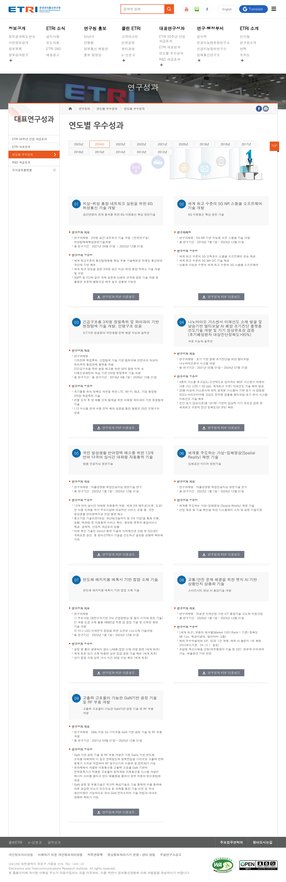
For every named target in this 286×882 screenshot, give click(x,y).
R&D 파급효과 (169, 59)
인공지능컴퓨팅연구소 (213, 42)
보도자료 (52, 42)
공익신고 (128, 65)
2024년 (99, 144)
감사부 (202, 36)
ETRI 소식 (55, 28)
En (227, 9)
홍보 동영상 (92, 54)
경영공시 (15, 65)
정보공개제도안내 (21, 36)
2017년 (246, 144)
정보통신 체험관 (96, 48)
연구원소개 (248, 42)
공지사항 (52, 36)
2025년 (78, 144)
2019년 (204, 144)
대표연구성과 (172, 28)
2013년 (141, 152)
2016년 (78, 152)
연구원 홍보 (95, 28)
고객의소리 (129, 36)
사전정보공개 (18, 42)
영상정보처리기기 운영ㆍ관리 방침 (131, 854)
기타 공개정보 (250, 65)
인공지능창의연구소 (211, 48)
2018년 (225, 144)
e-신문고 (128, 54)
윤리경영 (128, 48)
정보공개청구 (18, 54)
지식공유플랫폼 (170, 70)
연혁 (243, 48)
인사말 (245, 36)
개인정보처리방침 (20, 854)
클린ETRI (15, 842)
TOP (274, 145)
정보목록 (15, 48)
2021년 (162, 144)
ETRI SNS (53, 48)
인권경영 (128, 42)
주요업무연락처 (231, 842)
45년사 (89, 36)
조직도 (245, 54)
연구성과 (84, 109)
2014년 (120, 152)
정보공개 (16, 28)
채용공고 (52, 54)
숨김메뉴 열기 (10, 60)
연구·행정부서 (210, 28)
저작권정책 (95, 854)
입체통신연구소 (208, 54)
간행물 (89, 42)
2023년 (120, 144)
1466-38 (78, 864)
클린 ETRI (131, 28)
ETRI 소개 (249, 28)
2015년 (99, 152)
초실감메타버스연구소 (213, 65)
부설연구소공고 (170, 854)
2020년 (183, 144)
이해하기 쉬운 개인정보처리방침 (60, 854)
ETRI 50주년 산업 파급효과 (172, 38)
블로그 (197, 9)
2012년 (162, 152)
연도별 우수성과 (171, 53)
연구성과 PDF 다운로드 (118, 296)
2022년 (141, 144)
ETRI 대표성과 (170, 47)
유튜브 (186, 9)
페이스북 (207, 9)
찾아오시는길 (263, 842)
